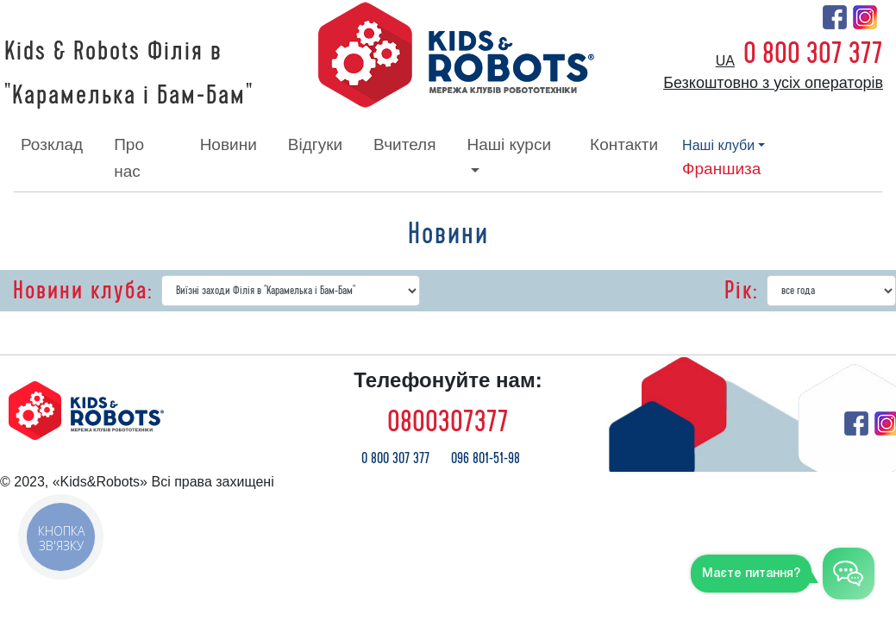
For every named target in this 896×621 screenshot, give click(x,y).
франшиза (721, 169)
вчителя (404, 144)
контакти (624, 144)
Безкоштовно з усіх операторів (773, 82)
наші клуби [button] (718, 145)
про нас (129, 157)
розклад (52, 144)
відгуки (315, 144)
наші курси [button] (509, 144)
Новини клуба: (83, 291)
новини (228, 144)
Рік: (741, 291)
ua (725, 60)
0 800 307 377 (813, 53)
